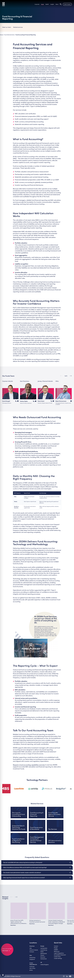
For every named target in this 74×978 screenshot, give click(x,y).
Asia (31, 955)
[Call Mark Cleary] (51, 401)
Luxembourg (43, 950)
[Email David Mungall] (17, 401)
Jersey (31, 970)
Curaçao (32, 952)
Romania (42, 957)
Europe (42, 946)
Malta (42, 952)
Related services (18, 27)
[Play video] (31, 648)
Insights (56, 950)
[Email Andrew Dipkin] (35, 401)
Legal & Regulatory (59, 953)
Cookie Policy (57, 957)
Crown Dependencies (33, 964)
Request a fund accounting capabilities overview (29, 765)
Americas (32, 946)
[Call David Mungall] (15, 401)
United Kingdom (44, 965)
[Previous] (61, 376)
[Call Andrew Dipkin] (33, 401)
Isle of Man (32, 968)
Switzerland (43, 959)
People (56, 948)
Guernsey (32, 967)
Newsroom (56, 951)
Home (1, 34)
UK (41, 963)
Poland (42, 955)
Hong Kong (32, 958)
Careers (56, 946)
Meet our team (6, 27)
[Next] (71, 376)
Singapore (32, 959)
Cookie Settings (58, 958)
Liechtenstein (43, 948)
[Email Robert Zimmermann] (71, 401)
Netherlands (43, 954)
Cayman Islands (34, 950)
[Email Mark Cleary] (53, 401)
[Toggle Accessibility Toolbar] (3, 975)
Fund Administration (9, 34)
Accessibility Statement (60, 955)
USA (31, 948)
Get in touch (67, 4)
